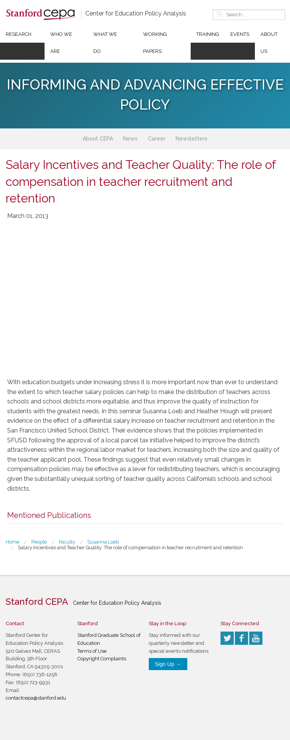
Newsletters (191, 139)
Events (239, 34)
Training (207, 34)
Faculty (67, 542)
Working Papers (155, 42)
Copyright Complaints (101, 658)
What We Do (105, 42)
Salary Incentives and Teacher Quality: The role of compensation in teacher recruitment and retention (130, 547)
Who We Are (61, 42)
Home (12, 542)
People (39, 542)
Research (18, 34)
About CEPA (98, 139)
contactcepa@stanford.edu (36, 698)
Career (156, 139)
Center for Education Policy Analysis (135, 13)
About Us (269, 42)
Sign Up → (168, 664)
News (130, 139)
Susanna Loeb (103, 542)
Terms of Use (91, 651)
